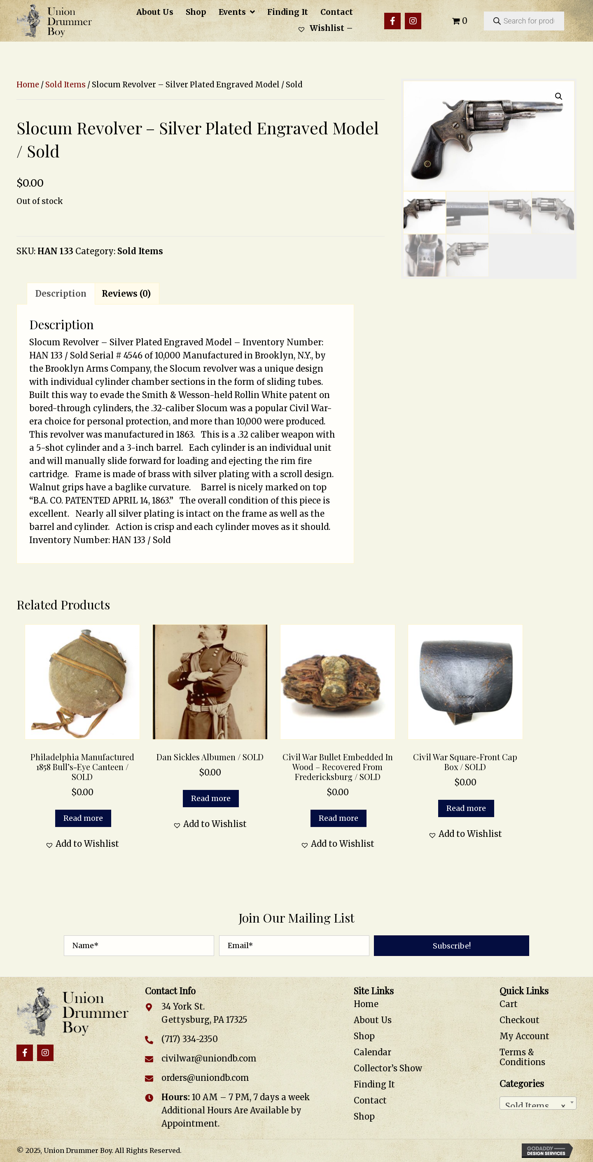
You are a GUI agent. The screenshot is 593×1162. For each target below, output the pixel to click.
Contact (370, 1100)
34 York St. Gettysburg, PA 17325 (204, 1013)
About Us (373, 1020)
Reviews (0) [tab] (126, 293)
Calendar (372, 1052)
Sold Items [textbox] (535, 1104)
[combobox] (538, 1103)
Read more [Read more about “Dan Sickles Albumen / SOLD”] (211, 798)
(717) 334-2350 (189, 1039)
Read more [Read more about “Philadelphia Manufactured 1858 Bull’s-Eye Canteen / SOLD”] (83, 818)
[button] (392, 21)
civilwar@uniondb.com (209, 1058)
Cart (509, 1004)
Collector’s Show (388, 1068)
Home (27, 84)
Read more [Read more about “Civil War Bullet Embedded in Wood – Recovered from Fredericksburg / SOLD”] (338, 818)
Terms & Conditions (522, 1057)
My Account (524, 1036)
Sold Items (65, 84)
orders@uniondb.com (205, 1078)
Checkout (519, 1020)
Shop (364, 1036)
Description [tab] (60, 293)
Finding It (374, 1084)
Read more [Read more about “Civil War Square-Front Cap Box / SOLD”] (466, 808)
